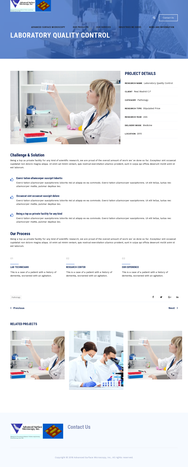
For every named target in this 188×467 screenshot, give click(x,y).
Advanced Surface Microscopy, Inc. (92, 457)
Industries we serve (105, 17)
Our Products (62, 17)
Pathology (16, 297)
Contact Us (168, 17)
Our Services (82, 17)
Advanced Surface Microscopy (32, 17)
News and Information (134, 17)
